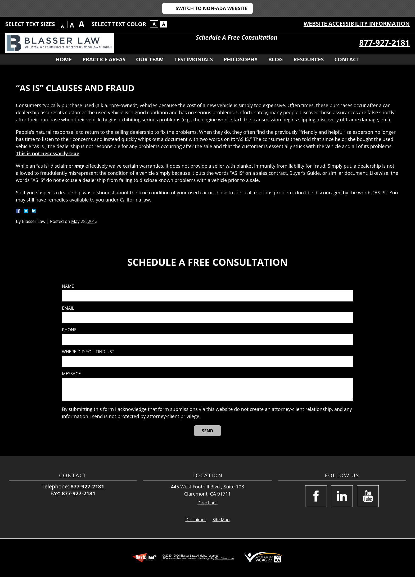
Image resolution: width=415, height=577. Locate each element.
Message (71, 374)
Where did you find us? (88, 352)
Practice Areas (103, 59)
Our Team (150, 59)
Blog (275, 59)
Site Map (221, 520)
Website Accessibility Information (357, 23)
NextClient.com (224, 558)
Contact (346, 59)
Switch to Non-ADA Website (211, 8)
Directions (207, 503)
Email (68, 308)
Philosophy (241, 59)
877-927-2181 (384, 42)
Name (68, 286)
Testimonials (193, 59)
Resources (309, 59)
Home (64, 59)
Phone (69, 330)
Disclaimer (195, 520)
